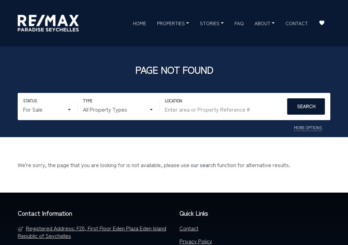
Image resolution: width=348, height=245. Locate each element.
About (265, 23)
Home (139, 23)
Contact (296, 23)
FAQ (239, 23)
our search (203, 164)
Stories (212, 23)
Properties (173, 23)
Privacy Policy (195, 241)
